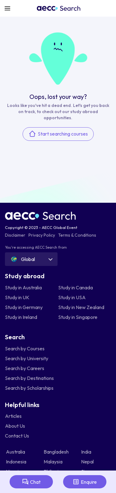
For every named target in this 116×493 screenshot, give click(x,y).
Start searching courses (58, 133)
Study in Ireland (21, 317)
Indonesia (16, 461)
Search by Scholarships (29, 388)
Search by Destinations (29, 378)
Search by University (26, 358)
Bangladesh (57, 452)
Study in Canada (75, 287)
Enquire (84, 481)
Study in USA (72, 297)
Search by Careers (24, 368)
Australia (16, 452)
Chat (31, 481)
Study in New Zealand (81, 307)
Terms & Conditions (77, 235)
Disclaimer (15, 235)
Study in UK (17, 297)
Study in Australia (23, 287)
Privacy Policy (41, 235)
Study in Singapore (77, 317)
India (86, 452)
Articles (13, 416)
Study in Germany (24, 307)
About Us (15, 426)
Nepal (88, 461)
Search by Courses (25, 348)
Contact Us (17, 436)
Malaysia (53, 461)
